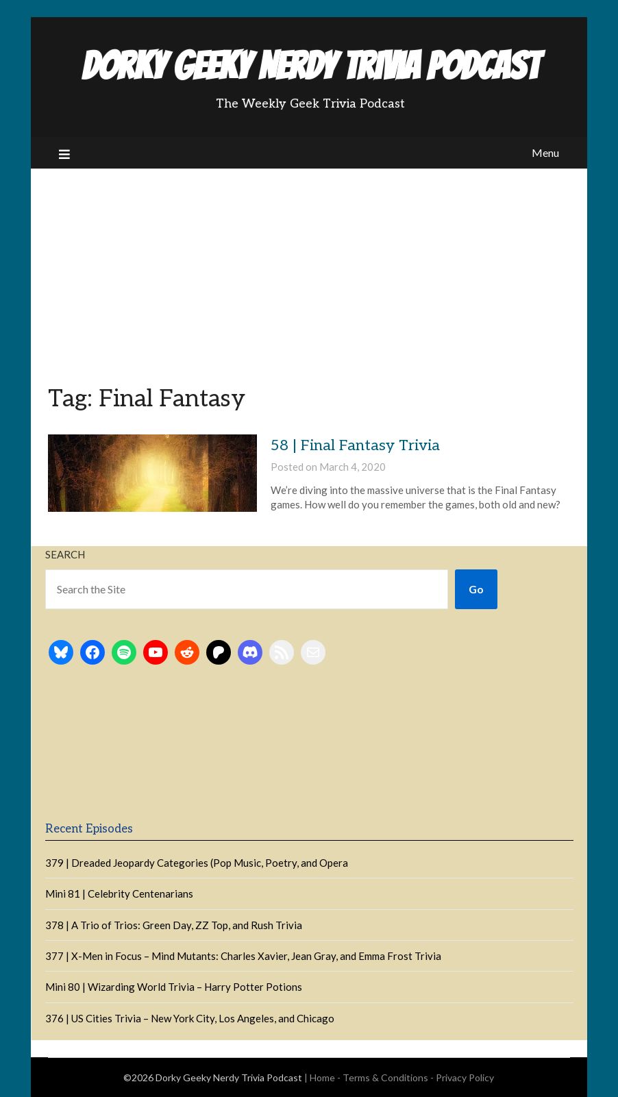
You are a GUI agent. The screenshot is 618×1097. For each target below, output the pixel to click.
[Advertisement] (309, 271)
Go (476, 588)
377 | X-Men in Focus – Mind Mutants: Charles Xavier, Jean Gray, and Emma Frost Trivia (243, 956)
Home (322, 1077)
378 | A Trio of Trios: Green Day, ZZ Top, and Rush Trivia (173, 925)
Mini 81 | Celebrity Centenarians (119, 893)
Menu (545, 152)
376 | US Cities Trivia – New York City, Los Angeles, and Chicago (189, 1018)
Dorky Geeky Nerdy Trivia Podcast (310, 66)
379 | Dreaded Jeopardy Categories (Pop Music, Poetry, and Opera (196, 862)
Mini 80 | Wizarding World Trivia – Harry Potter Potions (173, 987)
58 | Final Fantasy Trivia (355, 445)
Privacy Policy (465, 1077)
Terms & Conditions (385, 1077)
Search (65, 554)
